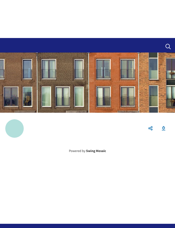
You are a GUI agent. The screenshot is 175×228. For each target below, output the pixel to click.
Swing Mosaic (96, 151)
